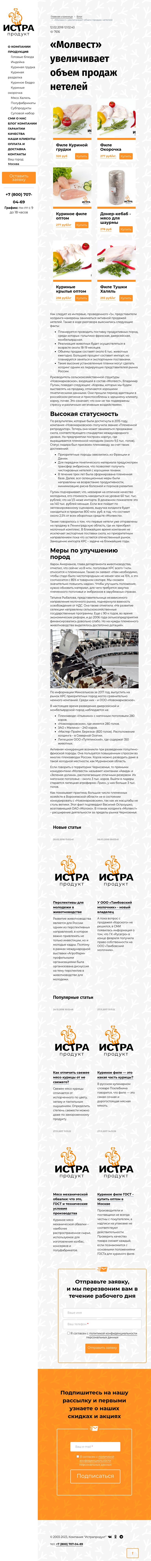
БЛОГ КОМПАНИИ (22, 123)
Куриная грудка (23, 67)
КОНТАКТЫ (17, 154)
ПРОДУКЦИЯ (18, 52)
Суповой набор (22, 113)
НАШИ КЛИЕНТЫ (21, 139)
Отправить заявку (102, 1348)
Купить (81, 156)
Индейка (17, 62)
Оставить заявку (18, 178)
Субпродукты (21, 108)
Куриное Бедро (23, 82)
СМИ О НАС (17, 118)
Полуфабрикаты (23, 103)
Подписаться (95, 1476)
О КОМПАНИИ (19, 46)
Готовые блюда (22, 57)
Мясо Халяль (20, 98)
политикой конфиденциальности (113, 1333)
